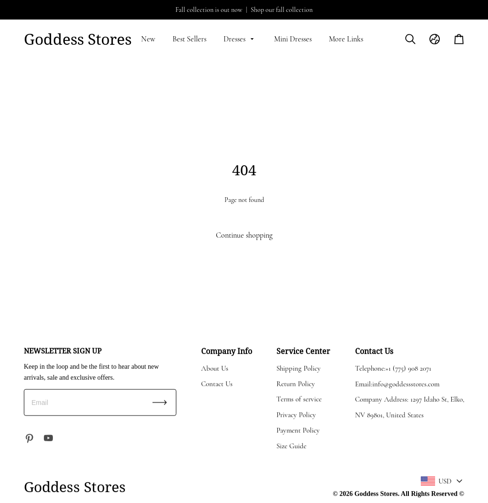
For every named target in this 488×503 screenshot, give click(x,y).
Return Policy (295, 383)
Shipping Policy (298, 367)
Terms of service (299, 398)
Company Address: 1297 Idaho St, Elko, (409, 398)
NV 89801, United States (389, 414)
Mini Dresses (293, 39)
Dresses (240, 39)
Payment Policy (298, 429)
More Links (346, 39)
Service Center (303, 350)
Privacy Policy (296, 414)
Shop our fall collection (282, 10)
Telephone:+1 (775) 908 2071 (393, 367)
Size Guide (291, 445)
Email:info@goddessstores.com (397, 383)
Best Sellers (189, 39)
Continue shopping (244, 235)
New (148, 39)
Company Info (226, 350)
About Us (214, 367)
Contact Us (217, 383)
